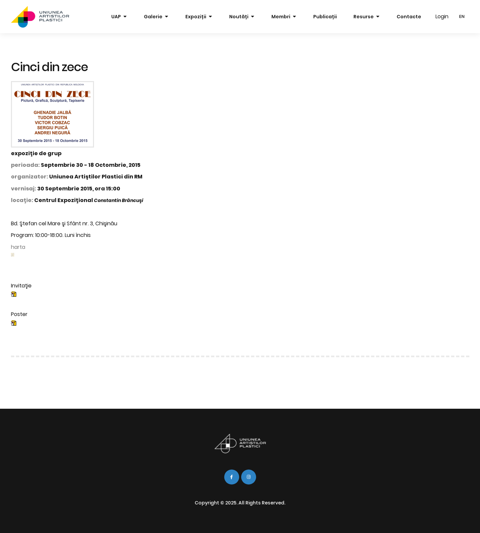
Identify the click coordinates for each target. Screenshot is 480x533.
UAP (116, 16)
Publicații (325, 16)
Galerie (153, 16)
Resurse (363, 16)
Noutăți (238, 16)
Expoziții (195, 16)
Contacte (409, 16)
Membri (280, 16)
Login (441, 16)
